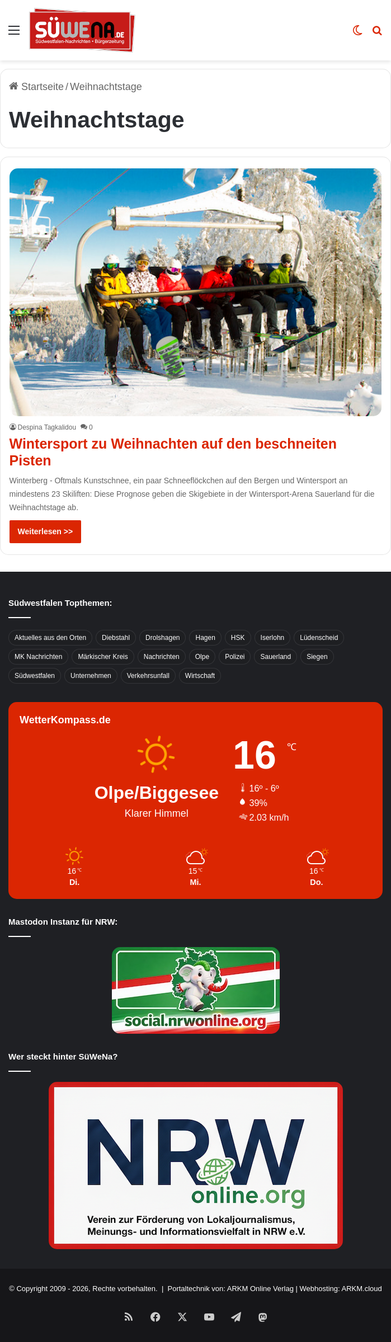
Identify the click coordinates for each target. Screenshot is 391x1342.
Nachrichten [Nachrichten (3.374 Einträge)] (162, 657)
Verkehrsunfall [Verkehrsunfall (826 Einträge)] (148, 676)
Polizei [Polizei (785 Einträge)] (234, 657)
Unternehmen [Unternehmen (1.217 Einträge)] (90, 676)
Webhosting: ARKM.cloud (341, 1288)
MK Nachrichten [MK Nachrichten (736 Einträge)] (38, 657)
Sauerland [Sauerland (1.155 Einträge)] (275, 657)
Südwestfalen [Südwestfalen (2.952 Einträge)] (35, 676)
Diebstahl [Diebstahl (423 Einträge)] (116, 638)
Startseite (36, 86)
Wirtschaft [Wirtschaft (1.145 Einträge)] (200, 676)
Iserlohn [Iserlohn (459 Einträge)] (273, 638)
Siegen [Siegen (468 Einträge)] (317, 657)
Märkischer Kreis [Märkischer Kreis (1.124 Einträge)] (103, 657)
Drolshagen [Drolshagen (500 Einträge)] (162, 638)
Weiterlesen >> (45, 531)
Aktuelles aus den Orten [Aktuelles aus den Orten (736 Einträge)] (50, 638)
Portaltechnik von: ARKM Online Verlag (231, 1288)
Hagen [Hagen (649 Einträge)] (205, 638)
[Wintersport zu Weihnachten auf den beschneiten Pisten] (196, 292)
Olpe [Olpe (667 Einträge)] (202, 657)
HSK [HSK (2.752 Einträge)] (238, 638)
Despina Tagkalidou (47, 427)
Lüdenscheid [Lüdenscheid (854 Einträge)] (319, 638)
